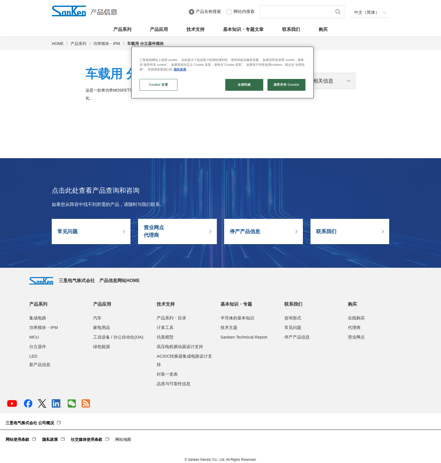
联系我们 (291, 29)
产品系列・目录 (171, 318)
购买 (323, 29)
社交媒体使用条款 (86, 439)
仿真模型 (165, 337)
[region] (222, 72)
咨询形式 (292, 318)
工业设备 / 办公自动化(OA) (118, 337)
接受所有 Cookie (286, 84)
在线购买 (356, 318)
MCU (34, 337)
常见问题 (67, 231)
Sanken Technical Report (243, 337)
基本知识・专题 (236, 304)
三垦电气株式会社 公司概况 (30, 423)
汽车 (97, 318)
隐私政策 (50, 439)
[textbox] (297, 11)
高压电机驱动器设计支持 (180, 346)
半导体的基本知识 (237, 318)
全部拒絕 (244, 84)
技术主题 (228, 327)
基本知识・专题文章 (243, 29)
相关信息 (323, 81)
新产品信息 (39, 364)
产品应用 (159, 29)
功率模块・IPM (106, 43)
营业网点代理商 (154, 231)
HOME (58, 43)
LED (33, 356)
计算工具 (165, 327)
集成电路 (37, 318)
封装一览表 (167, 374)
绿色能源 (101, 346)
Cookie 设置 (158, 84)
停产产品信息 (245, 231)
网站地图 (123, 439)
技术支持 (195, 29)
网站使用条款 (17, 439)
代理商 (354, 327)
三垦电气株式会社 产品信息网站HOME (84, 280)
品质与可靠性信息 (173, 383)
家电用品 (101, 327)
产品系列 (122, 29)
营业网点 (356, 337)
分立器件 (37, 346)
